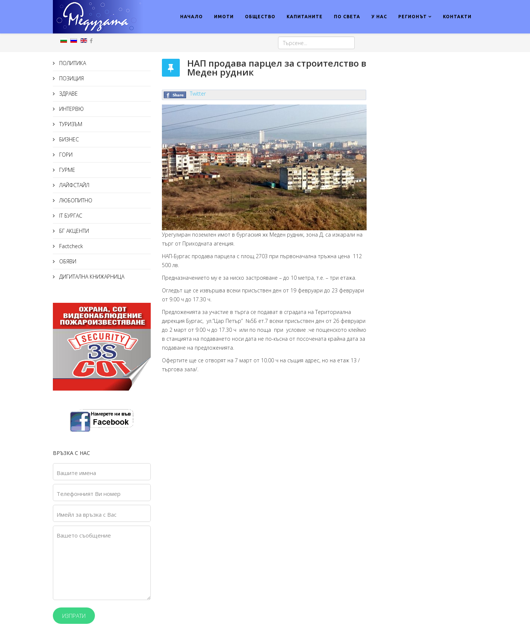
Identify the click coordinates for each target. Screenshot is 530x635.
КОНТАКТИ (457, 16)
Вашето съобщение (84, 535)
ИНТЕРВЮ (71, 108)
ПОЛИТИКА (72, 63)
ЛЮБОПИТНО (75, 200)
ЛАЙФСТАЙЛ (73, 185)
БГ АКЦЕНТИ (73, 230)
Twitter (198, 93)
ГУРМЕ (66, 169)
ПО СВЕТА (347, 16)
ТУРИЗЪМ (70, 124)
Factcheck (70, 246)
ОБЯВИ (67, 261)
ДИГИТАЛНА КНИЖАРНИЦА (91, 276)
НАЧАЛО (191, 16)
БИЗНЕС (68, 139)
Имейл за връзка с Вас (86, 514)
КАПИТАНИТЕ (305, 16)
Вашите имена (76, 473)
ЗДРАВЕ (68, 93)
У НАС (379, 16)
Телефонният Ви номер (89, 493)
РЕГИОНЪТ (412, 16)
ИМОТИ (224, 16)
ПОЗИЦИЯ (71, 78)
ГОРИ (65, 154)
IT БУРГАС (70, 215)
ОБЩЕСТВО (260, 16)
